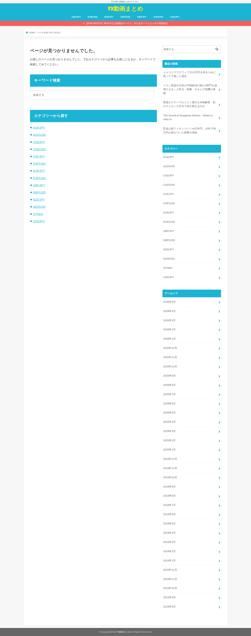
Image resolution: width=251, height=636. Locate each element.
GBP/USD (125, 17)
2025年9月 (169, 375)
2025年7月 (169, 394)
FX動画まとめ (125, 8)
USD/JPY (76, 17)
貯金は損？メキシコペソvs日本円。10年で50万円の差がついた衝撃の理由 (189, 130)
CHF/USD (39, 163)
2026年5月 (169, 301)
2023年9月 (169, 597)
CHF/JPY (39, 156)
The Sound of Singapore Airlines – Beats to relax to (188, 117)
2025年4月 (169, 421)
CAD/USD (39, 149)
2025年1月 (169, 449)
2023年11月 (170, 579)
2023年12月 (170, 569)
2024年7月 (169, 505)
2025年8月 (169, 385)
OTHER (38, 214)
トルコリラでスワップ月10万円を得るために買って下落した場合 (189, 74)
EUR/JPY (108, 17)
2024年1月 (169, 560)
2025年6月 (169, 403)
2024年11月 (170, 468)
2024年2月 (169, 551)
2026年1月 (169, 338)
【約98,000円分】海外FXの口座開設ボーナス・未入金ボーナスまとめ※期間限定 (126, 23)
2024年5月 (169, 523)
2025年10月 (170, 366)
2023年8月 (169, 606)
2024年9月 (169, 486)
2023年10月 (170, 588)
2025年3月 (169, 431)
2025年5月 (169, 412)
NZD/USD (39, 206)
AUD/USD (158, 17)
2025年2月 (169, 440)
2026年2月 (169, 329)
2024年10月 (170, 477)
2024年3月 (169, 542)
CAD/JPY (39, 142)
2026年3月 (169, 320)
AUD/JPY (175, 17)
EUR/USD (92, 17)
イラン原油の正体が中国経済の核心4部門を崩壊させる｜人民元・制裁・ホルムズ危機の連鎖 (190, 89)
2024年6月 (169, 514)
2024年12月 (170, 458)
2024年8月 (169, 495)
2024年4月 (169, 532)
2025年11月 (170, 357)
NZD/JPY (39, 199)
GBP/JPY (142, 17)
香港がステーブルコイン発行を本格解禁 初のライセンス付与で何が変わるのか (189, 104)
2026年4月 (169, 311)
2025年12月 (170, 348)
